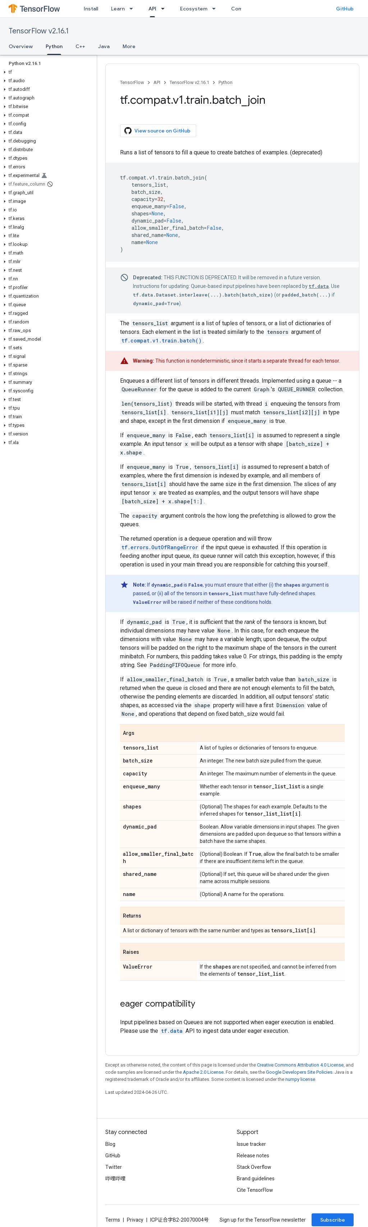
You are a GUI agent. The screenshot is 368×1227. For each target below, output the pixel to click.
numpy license (300, 1079)
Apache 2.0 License (203, 1072)
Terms (112, 1220)
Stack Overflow (254, 1167)
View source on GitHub (157, 130)
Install (91, 8)
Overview (21, 46)
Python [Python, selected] (54, 46)
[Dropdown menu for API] (165, 8)
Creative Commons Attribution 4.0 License (300, 1065)
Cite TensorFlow (255, 1190)
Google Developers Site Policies (299, 1072)
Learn (118, 8)
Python (225, 82)
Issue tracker (251, 1144)
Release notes (253, 1155)
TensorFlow (132, 82)
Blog (110, 1144)
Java (104, 46)
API (156, 82)
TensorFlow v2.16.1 (39, 31)
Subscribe (332, 1220)
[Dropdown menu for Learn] (133, 8)
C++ (80, 46)
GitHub (345, 8)
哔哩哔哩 (115, 1178)
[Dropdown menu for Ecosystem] (216, 8)
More (129, 46)
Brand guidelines (256, 1178)
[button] (47, 72)
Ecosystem (193, 8)
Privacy (135, 1220)
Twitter (113, 1167)
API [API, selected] (152, 8)
